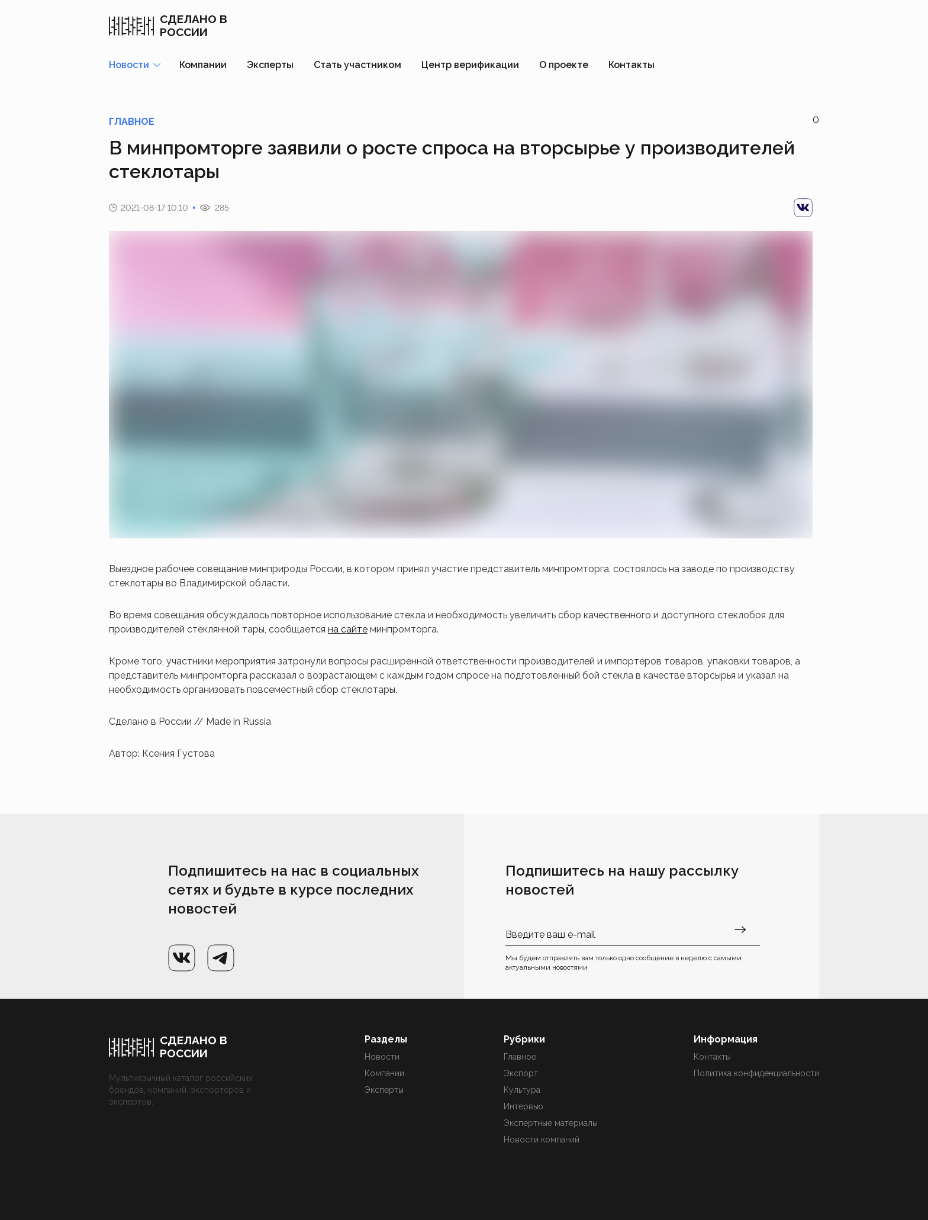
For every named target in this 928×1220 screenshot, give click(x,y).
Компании (203, 64)
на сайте (348, 629)
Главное (520, 1056)
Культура (522, 1090)
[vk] (803, 207)
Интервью (523, 1106)
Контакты (631, 64)
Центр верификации (470, 64)
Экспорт (521, 1073)
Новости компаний (541, 1139)
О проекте (563, 64)
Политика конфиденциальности (756, 1073)
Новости (382, 1056)
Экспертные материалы (551, 1123)
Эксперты (270, 64)
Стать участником (357, 64)
